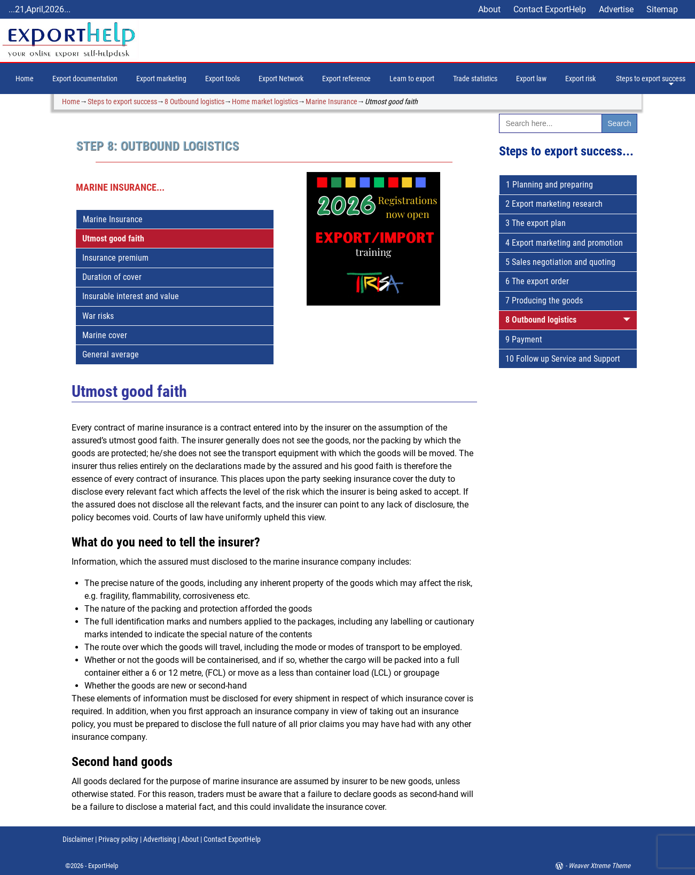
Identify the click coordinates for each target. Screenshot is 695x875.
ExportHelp (103, 866)
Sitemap (662, 9)
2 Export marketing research (554, 204)
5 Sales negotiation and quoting (560, 262)
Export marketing (161, 78)
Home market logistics (265, 101)
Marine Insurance (331, 101)
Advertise (616, 9)
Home (24, 78)
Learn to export (411, 78)
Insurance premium (115, 258)
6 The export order (537, 281)
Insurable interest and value (130, 296)
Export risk (580, 78)
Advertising (159, 839)
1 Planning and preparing (549, 184)
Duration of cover (112, 277)
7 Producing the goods (544, 300)
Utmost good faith (113, 238)
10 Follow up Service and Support (562, 359)
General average (110, 354)
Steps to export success (650, 78)
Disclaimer (78, 839)
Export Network (281, 78)
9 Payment (523, 339)
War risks (98, 316)
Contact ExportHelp (549, 9)
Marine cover (104, 335)
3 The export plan (535, 223)
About (489, 9)
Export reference (346, 78)
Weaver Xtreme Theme (599, 866)
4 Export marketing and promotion (564, 243)
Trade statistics (475, 78)
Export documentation (85, 78)
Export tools (222, 78)
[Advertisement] (568, 564)
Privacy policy (117, 839)
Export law (531, 78)
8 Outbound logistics (194, 101)
